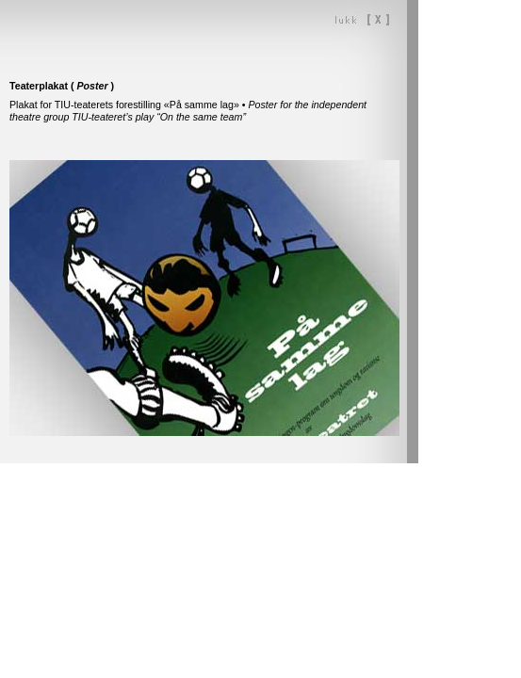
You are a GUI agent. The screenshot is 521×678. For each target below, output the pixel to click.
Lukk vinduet (362, 19)
